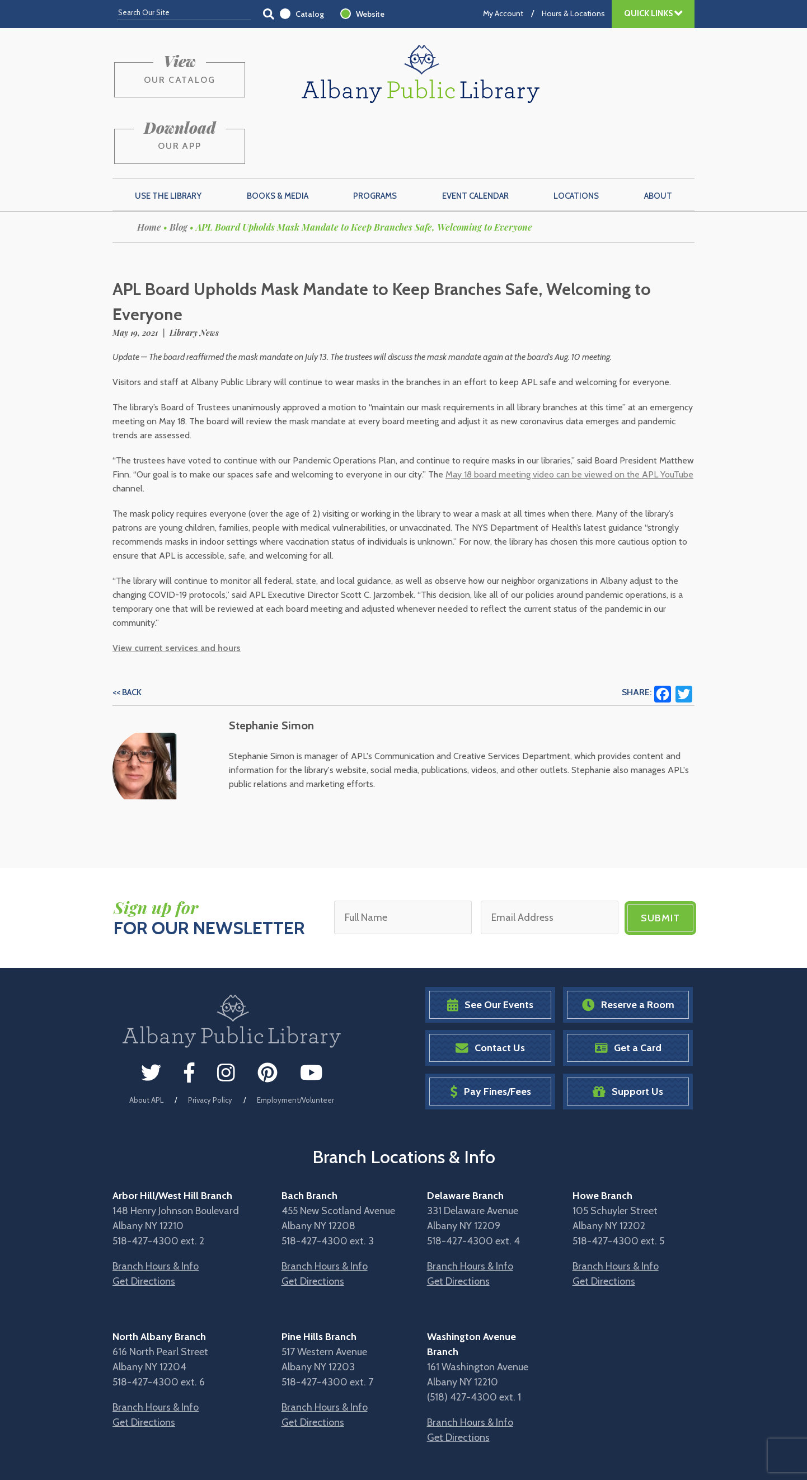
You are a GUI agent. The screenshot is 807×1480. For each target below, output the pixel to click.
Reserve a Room (628, 948)
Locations (576, 140)
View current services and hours (176, 592)
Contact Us (490, 992)
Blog (178, 171)
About (658, 140)
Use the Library (168, 140)
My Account (503, 13)
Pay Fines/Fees (490, 1035)
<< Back (127, 637)
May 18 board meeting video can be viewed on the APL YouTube (569, 419)
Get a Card (628, 992)
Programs (375, 140)
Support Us (628, 1035)
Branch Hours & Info (155, 1209)
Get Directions (143, 1225)
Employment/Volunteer (295, 1043)
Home (149, 171)
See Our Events (490, 948)
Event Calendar (475, 140)
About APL (146, 1043)
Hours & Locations (573, 13)
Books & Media (277, 140)
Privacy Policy (210, 1043)
